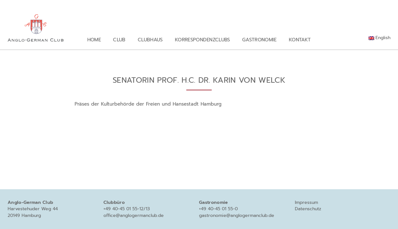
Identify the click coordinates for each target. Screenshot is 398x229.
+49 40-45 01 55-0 (218, 208)
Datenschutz (308, 208)
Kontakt (300, 39)
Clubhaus (150, 39)
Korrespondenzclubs (202, 39)
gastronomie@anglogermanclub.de (236, 215)
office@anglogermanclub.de (133, 215)
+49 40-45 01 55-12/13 (126, 208)
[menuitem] (379, 38)
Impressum (306, 202)
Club (119, 39)
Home (94, 39)
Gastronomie (259, 39)
